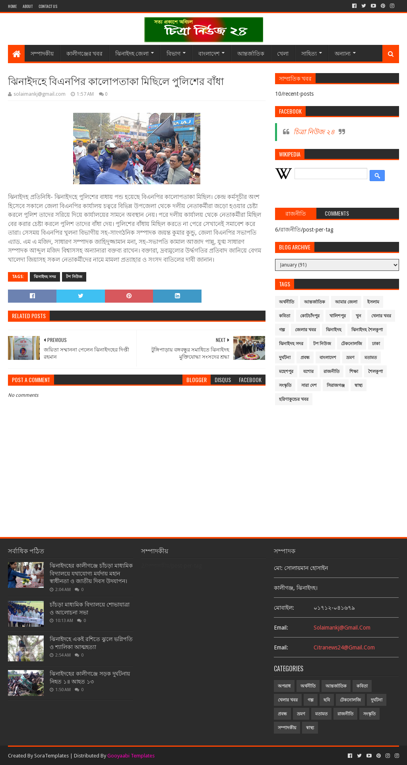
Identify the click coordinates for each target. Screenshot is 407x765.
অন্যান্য (343, 53)
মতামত (370, 357)
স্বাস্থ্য (358, 385)
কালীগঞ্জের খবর (84, 53)
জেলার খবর (305, 329)
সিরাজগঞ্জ (336, 385)
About (28, 6)
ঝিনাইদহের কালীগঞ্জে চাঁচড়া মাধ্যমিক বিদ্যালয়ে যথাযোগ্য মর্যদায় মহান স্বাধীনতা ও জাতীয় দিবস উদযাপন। (91, 573)
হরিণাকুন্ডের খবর (293, 399)
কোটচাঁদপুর (310, 316)
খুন (358, 316)
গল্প (282, 329)
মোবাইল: (284, 608)
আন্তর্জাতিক (250, 53)
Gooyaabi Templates (131, 756)
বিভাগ (173, 53)
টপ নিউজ (74, 276)
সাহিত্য (309, 53)
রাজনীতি (331, 371)
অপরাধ (284, 686)
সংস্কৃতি (285, 385)
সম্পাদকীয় (42, 53)
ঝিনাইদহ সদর (45, 276)
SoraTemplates (51, 756)
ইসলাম (373, 302)
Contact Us (48, 6)
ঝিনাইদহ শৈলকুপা (367, 329)
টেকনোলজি (351, 343)
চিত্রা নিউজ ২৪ (314, 132)
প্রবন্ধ (305, 357)
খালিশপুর (337, 316)
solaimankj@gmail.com (342, 627)
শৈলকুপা (375, 371)
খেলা (283, 53)
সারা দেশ (309, 385)
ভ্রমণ (350, 357)
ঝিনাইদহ (333, 329)
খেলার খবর (381, 316)
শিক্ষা (353, 371)
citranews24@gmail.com (344, 647)
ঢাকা (376, 343)
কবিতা (284, 316)
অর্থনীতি (286, 302)
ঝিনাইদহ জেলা (132, 53)
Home (12, 6)
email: (281, 627)
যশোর (308, 371)
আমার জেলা (346, 302)
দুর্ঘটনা (285, 357)
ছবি (327, 700)
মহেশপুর (286, 371)
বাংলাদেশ (208, 53)
